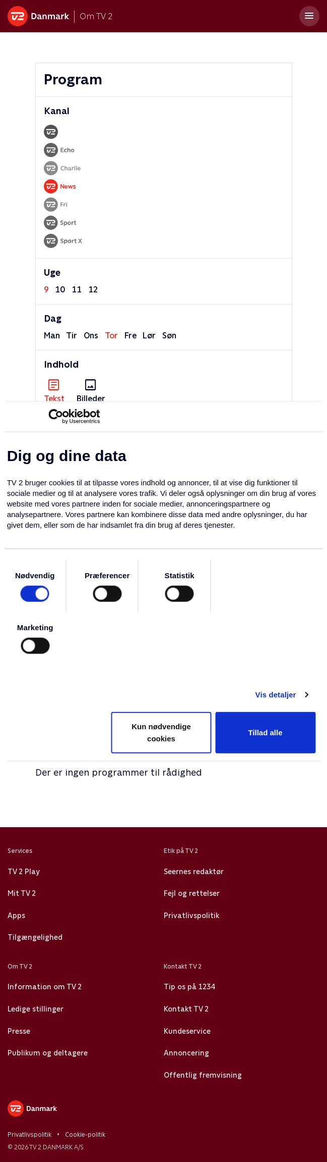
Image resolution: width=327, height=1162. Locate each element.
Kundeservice (187, 1031)
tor (111, 335)
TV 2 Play (23, 872)
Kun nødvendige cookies (161, 732)
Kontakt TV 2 (186, 1009)
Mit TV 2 (22, 893)
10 (60, 289)
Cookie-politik (85, 1134)
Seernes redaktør (194, 872)
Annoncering (186, 1053)
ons (91, 335)
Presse (19, 1031)
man (52, 335)
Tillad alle (265, 732)
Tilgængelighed (35, 937)
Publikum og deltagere (48, 1053)
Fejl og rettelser (192, 893)
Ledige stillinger (35, 1009)
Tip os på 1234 (189, 987)
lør (149, 335)
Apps (16, 916)
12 (93, 289)
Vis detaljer (275, 694)
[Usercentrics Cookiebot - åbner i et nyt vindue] (56, 416)
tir (71, 335)
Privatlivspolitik (191, 916)
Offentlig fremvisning (203, 1075)
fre (130, 335)
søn (169, 335)
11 (77, 289)
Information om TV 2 (45, 987)
